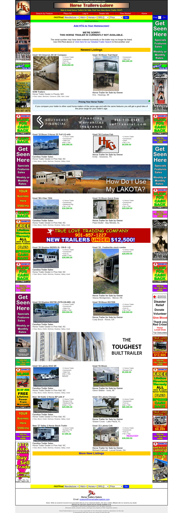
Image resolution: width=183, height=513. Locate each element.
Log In (85, 13)
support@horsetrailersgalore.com (95, 499)
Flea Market (125, 13)
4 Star (35, 96)
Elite (58, 96)
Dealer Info (104, 13)
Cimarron (53, 96)
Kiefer (45, 161)
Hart (62, 96)
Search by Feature (44, 13)
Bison (40, 161)
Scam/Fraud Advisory (91, 21)
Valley (63, 161)
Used (67, 96)
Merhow (51, 161)
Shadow (57, 161)
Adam (40, 96)
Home (144, 13)
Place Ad (68, 13)
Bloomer (46, 96)
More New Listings (91, 453)
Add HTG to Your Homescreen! (91, 25)
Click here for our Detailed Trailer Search (93, 42)
